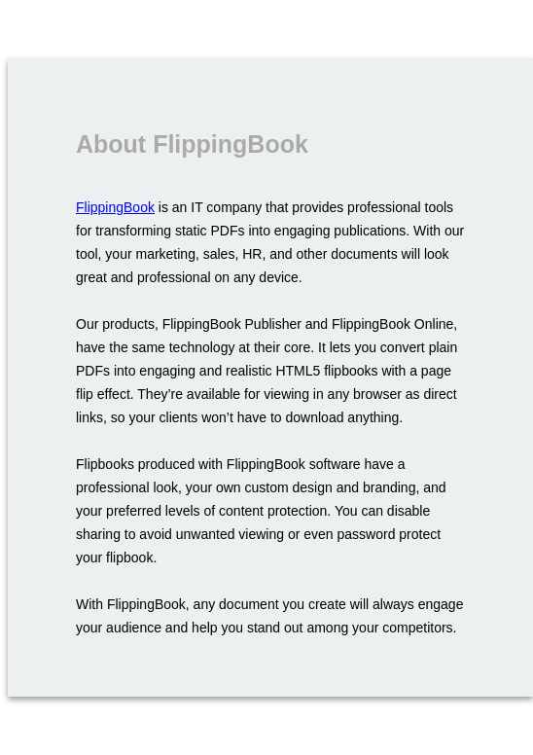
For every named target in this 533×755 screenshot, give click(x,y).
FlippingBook (115, 207)
